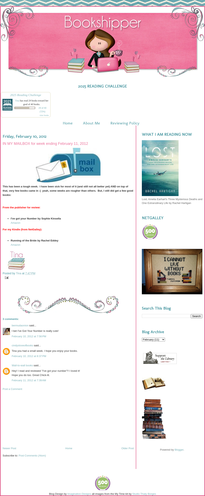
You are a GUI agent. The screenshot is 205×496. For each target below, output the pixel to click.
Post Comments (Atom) (32, 455)
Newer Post (9, 448)
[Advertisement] (33, 418)
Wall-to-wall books (22, 365)
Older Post (127, 448)
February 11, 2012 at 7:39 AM (29, 380)
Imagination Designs (79, 493)
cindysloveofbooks (22, 345)
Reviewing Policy (124, 123)
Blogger (179, 449)
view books (44, 115)
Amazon (15, 222)
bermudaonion (20, 325)
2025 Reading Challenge (25, 95)
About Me (91, 123)
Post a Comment (12, 389)
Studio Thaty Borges (144, 493)
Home (68, 123)
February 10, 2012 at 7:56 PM (29, 336)
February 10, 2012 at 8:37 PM (29, 356)
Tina (17, 100)
